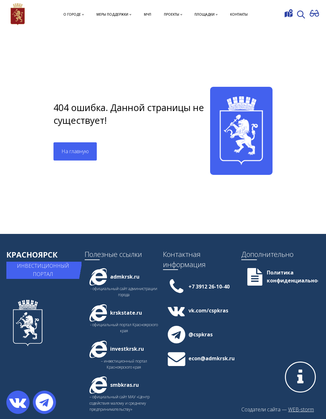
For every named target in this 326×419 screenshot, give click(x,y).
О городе (72, 14)
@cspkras (200, 334)
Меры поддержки (112, 14)
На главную (75, 151)
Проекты (171, 14)
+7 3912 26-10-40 (209, 286)
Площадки (205, 14)
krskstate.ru (126, 312)
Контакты (239, 14)
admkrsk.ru (124, 276)
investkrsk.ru (127, 348)
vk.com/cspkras (208, 310)
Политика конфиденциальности (292, 276)
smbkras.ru (124, 384)
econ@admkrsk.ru (211, 358)
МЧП (147, 14)
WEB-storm (301, 409)
